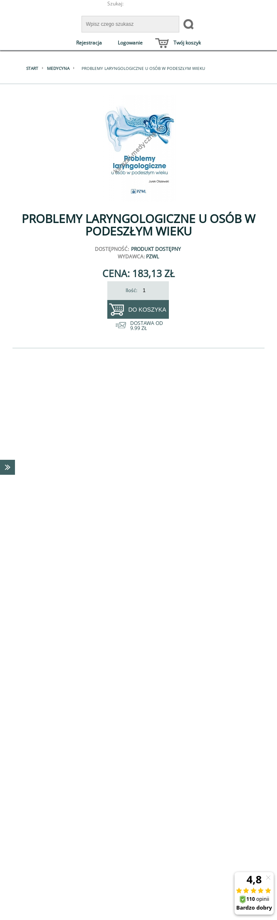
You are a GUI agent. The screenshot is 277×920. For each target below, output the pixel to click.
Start (32, 68)
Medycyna (58, 68)
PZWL (152, 256)
